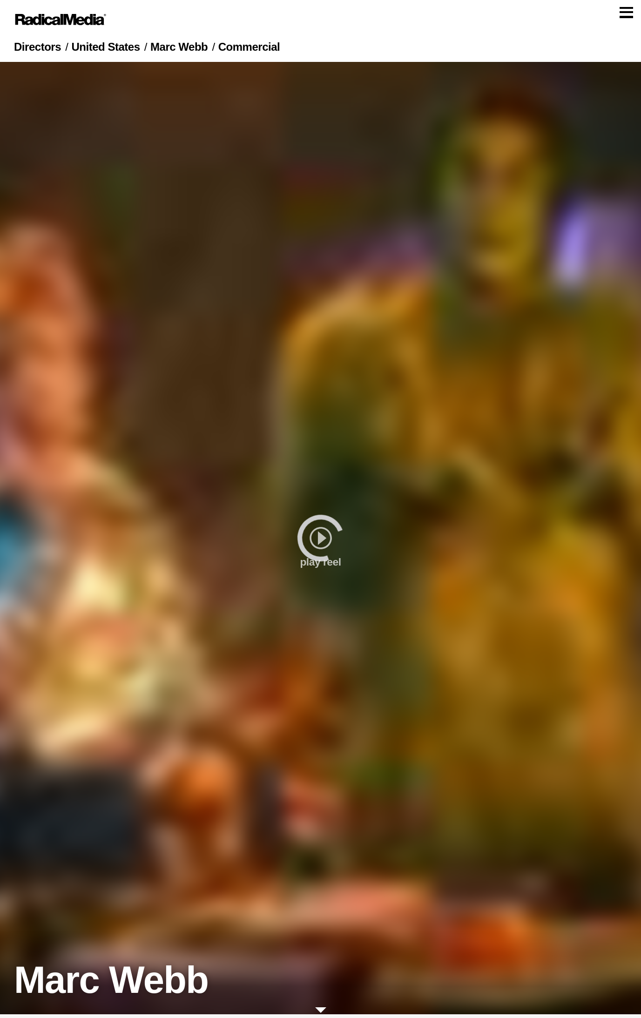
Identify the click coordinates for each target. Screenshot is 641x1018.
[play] (320, 542)
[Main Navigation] (320, 21)
